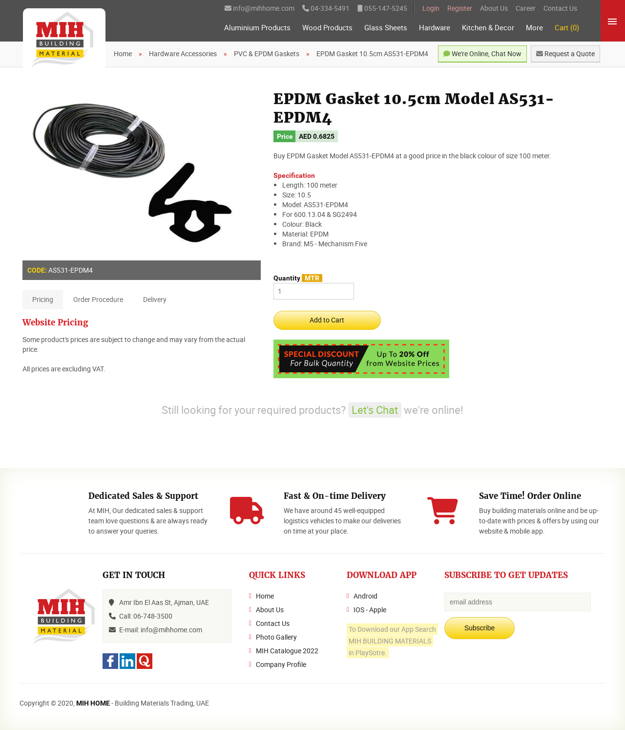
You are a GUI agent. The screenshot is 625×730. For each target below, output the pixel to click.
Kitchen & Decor (488, 27)
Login (430, 8)
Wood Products (327, 27)
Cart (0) (567, 27)
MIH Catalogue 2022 (287, 650)
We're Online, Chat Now (482, 53)
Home (265, 596)
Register (459, 8)
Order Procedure (98, 299)
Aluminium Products (257, 27)
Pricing (42, 299)
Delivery (155, 299)
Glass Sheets (385, 27)
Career (526, 8)
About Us (494, 8)
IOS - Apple (370, 609)
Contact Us (560, 8)
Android (365, 596)
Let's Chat (375, 410)
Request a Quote (565, 53)
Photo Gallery (276, 637)
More (534, 27)
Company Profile (281, 664)
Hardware (434, 27)
